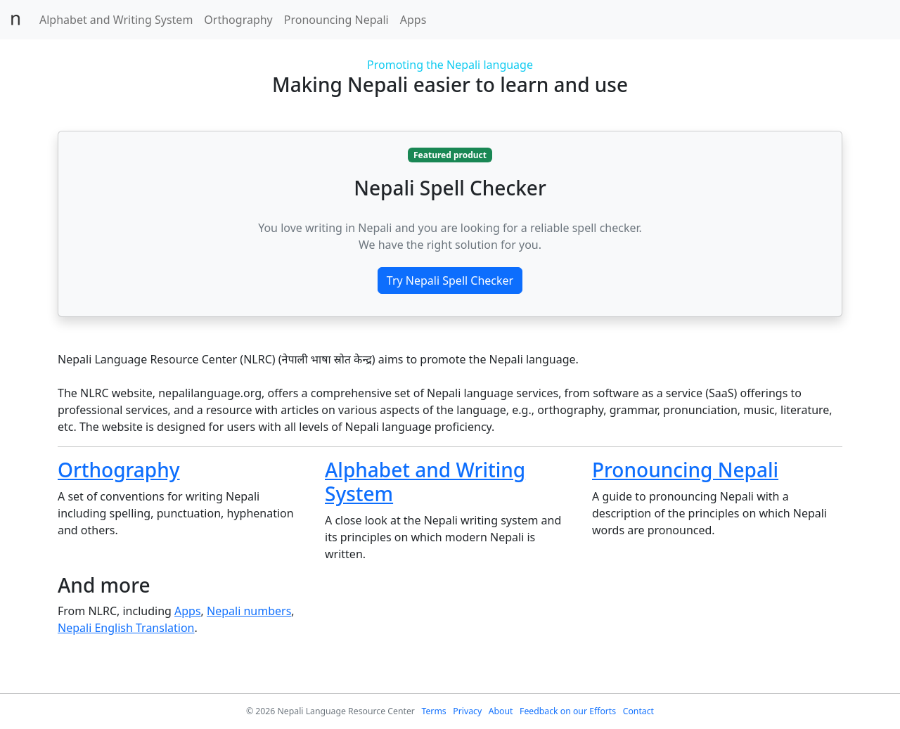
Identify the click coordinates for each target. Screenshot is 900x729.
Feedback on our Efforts (568, 711)
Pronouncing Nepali (336, 19)
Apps (413, 19)
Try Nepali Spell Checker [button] (450, 280)
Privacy (467, 711)
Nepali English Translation (126, 628)
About (501, 711)
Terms (433, 711)
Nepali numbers (249, 611)
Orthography (238, 19)
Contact (638, 711)
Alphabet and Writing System (116, 19)
